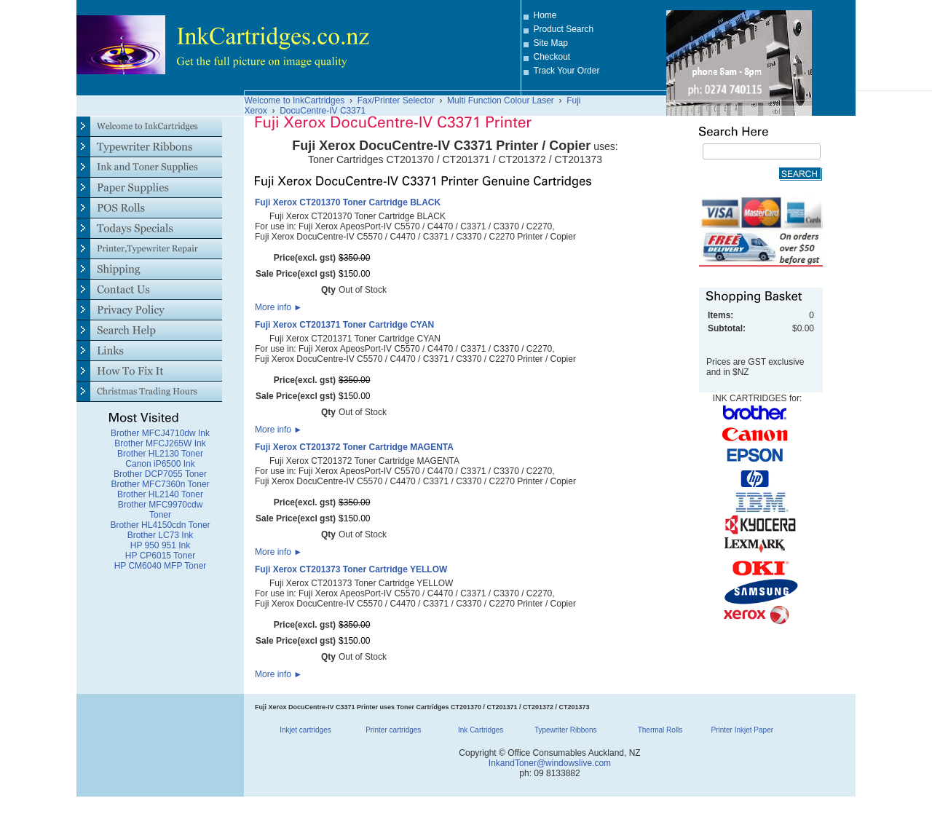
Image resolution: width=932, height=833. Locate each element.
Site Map (551, 43)
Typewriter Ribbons (565, 730)
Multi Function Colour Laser (500, 100)
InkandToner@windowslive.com (550, 763)
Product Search (564, 29)
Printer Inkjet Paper (742, 730)
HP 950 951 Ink (160, 545)
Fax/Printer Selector (396, 100)
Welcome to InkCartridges (295, 100)
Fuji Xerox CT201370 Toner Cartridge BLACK (348, 202)
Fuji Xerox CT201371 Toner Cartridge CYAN (344, 325)
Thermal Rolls (660, 730)
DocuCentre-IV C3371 (323, 111)
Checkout (552, 57)
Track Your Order (567, 71)
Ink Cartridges (480, 730)
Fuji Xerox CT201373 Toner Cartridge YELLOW (351, 569)
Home (545, 15)
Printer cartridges (393, 730)
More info (278, 307)
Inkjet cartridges (305, 730)
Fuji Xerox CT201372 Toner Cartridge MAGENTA (354, 447)
